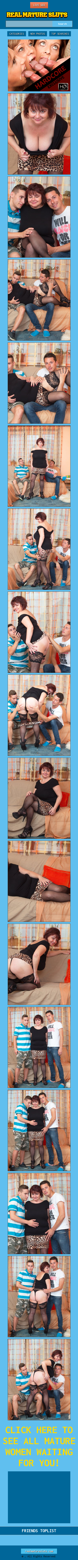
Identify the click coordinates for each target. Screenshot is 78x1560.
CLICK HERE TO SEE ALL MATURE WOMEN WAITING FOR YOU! (39, 1446)
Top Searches (60, 33)
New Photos (37, 33)
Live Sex (39, 5)
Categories (16, 33)
